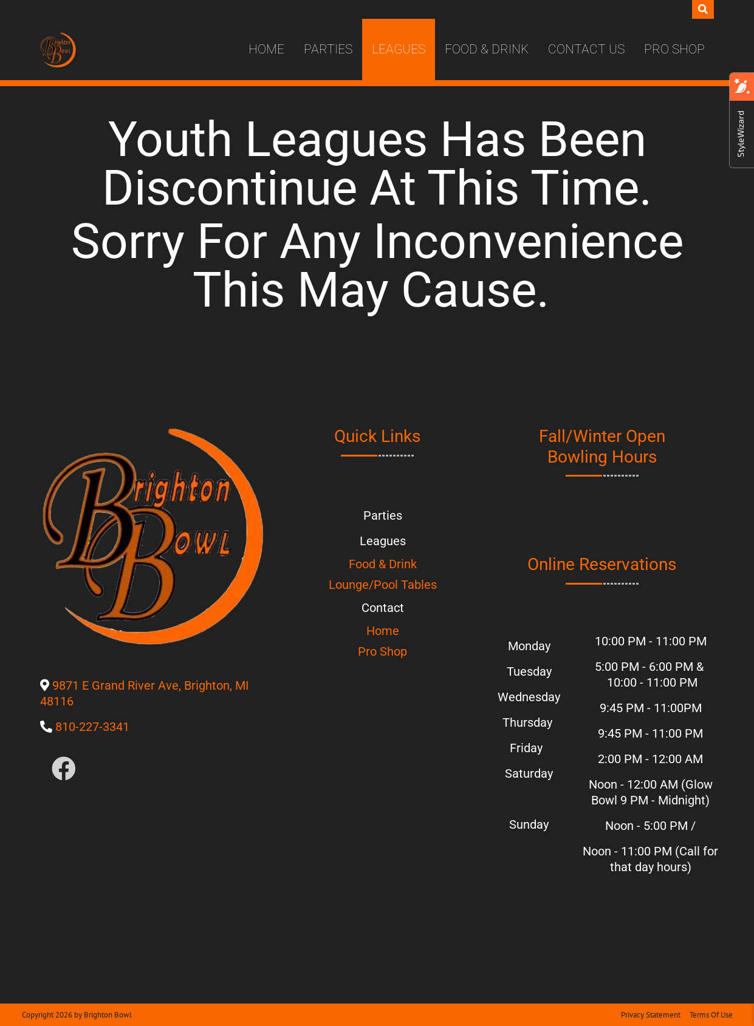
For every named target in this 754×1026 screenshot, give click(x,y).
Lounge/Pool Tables (383, 584)
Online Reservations (601, 564)
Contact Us (586, 49)
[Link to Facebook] (64, 769)
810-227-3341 (92, 726)
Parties (328, 49)
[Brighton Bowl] (58, 50)
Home (266, 49)
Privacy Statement (650, 1015)
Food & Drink (487, 49)
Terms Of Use (711, 1015)
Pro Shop (674, 49)
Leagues (398, 49)
